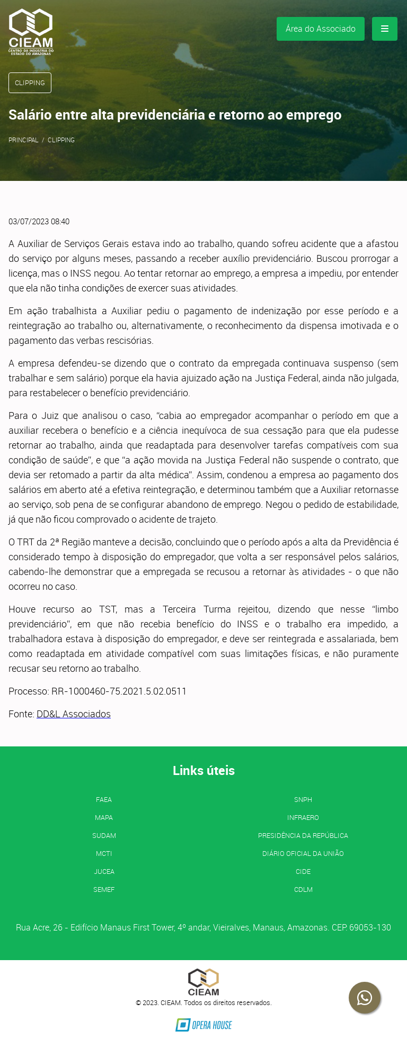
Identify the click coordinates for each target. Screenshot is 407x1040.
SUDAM (104, 835)
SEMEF (103, 889)
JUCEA (104, 871)
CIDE (303, 871)
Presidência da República (303, 835)
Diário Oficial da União (303, 853)
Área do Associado (321, 28)
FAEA (104, 799)
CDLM (303, 889)
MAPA (104, 817)
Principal (23, 139)
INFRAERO (303, 817)
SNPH (303, 799)
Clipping (61, 139)
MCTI (104, 853)
